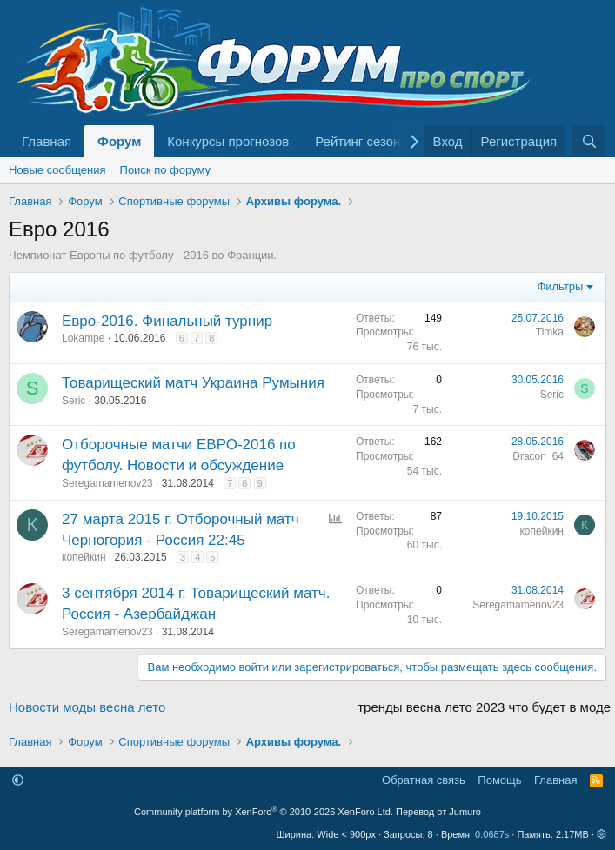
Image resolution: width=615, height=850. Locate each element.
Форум (119, 141)
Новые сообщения (57, 169)
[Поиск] (589, 141)
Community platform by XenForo (263, 812)
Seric (73, 401)
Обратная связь (423, 780)
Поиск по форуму (165, 169)
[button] (18, 780)
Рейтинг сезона (361, 141)
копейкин (84, 557)
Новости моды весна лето (87, 707)
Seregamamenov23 (107, 483)
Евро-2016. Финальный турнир (167, 321)
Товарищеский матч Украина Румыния (193, 383)
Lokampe (83, 338)
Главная (46, 141)
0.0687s (492, 834)
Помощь (499, 780)
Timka (550, 332)
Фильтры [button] (560, 286)
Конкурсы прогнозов (228, 141)
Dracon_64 (538, 456)
